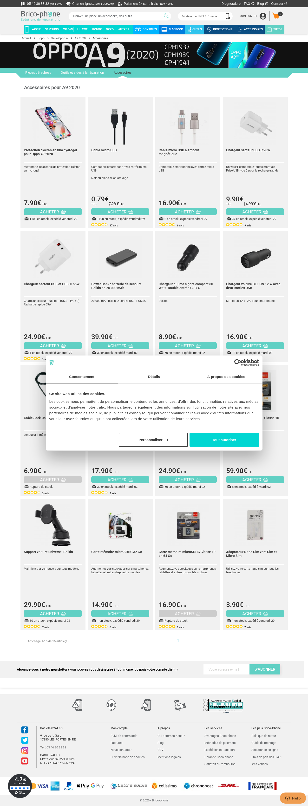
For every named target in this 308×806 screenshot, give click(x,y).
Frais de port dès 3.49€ (266, 757)
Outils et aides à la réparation (82, 73)
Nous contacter (121, 750)
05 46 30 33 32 (41, 4)
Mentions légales (169, 757)
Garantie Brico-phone (218, 757)
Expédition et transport (219, 750)
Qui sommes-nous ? (171, 736)
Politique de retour (263, 736)
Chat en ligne (90, 3)
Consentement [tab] (81, 377)
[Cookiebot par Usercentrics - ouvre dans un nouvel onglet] (238, 362)
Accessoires (122, 74)
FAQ (249, 4)
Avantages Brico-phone (220, 736)
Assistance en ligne (264, 750)
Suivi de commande (124, 736)
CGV (160, 750)
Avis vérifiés (259, 764)
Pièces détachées (38, 73)
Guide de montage (263, 743)
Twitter (24, 740)
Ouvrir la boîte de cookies (128, 757)
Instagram (24, 750)
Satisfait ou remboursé (220, 764)
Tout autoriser (224, 439)
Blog (263, 4)
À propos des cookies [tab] (226, 377)
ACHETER (53, 211)
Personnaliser (153, 439)
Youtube (24, 761)
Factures (117, 743)
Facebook (24, 729)
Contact (279, 4)
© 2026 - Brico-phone (154, 800)
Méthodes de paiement (220, 743)
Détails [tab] (154, 377)
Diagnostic (232, 4)
